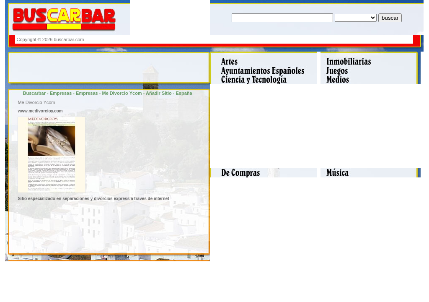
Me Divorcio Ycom (122, 93)
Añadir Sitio (159, 93)
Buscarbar (34, 93)
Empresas (61, 93)
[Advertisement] (259, 39)
